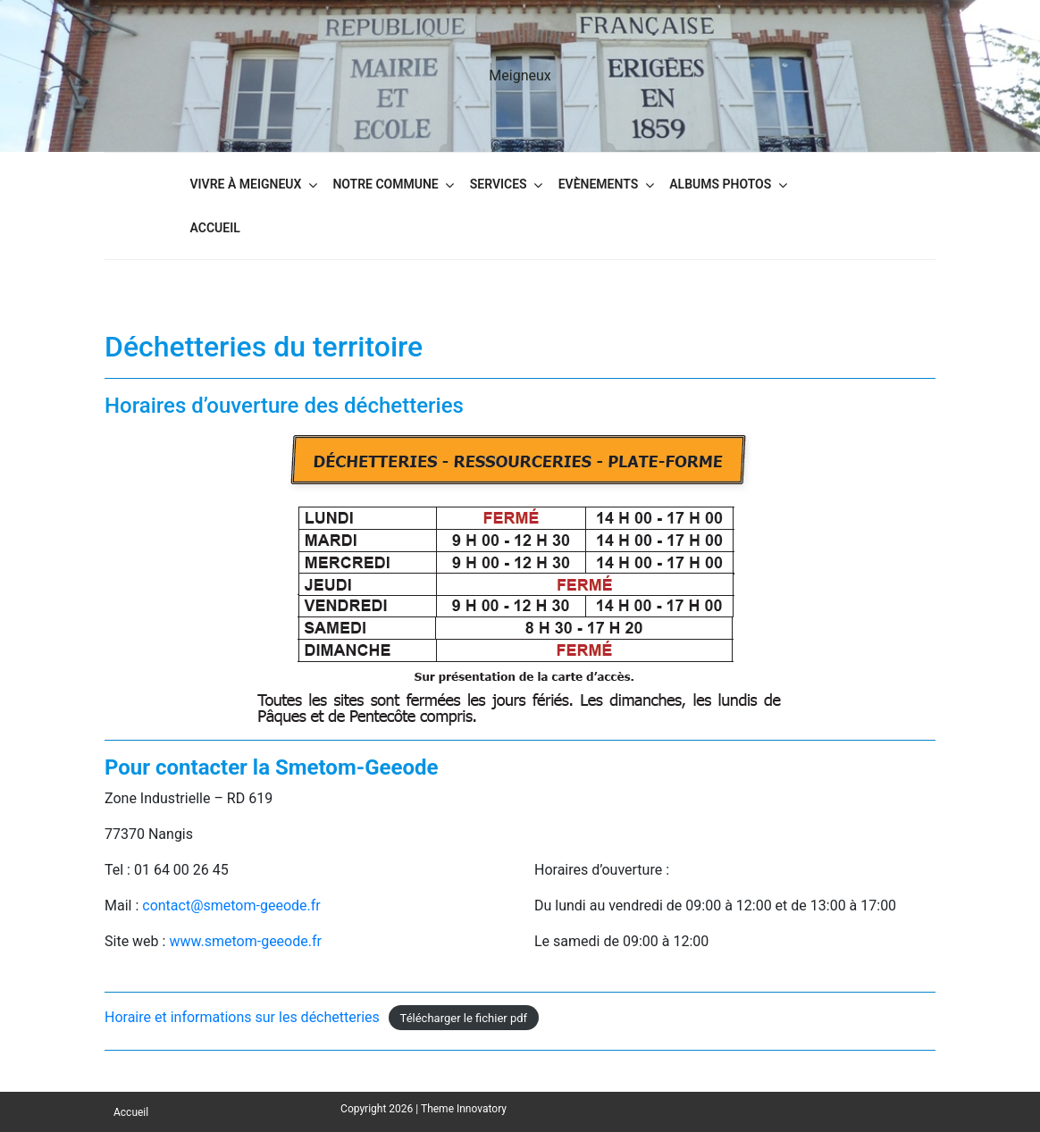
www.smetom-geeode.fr (245, 941)
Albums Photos (720, 184)
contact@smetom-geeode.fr (231, 905)
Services (498, 184)
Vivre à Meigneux (246, 184)
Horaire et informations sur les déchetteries (242, 1017)
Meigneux (519, 75)
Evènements (598, 184)
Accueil (215, 228)
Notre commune (385, 184)
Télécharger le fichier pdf (464, 1018)
